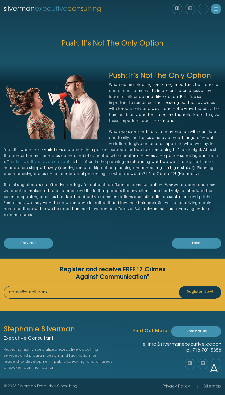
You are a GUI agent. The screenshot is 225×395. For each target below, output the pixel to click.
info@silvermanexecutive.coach (184, 344)
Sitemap (212, 386)
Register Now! (200, 292)
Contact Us (196, 331)
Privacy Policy (176, 386)
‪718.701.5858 (206, 350)
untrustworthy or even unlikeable (42, 162)
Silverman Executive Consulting (47, 386)
